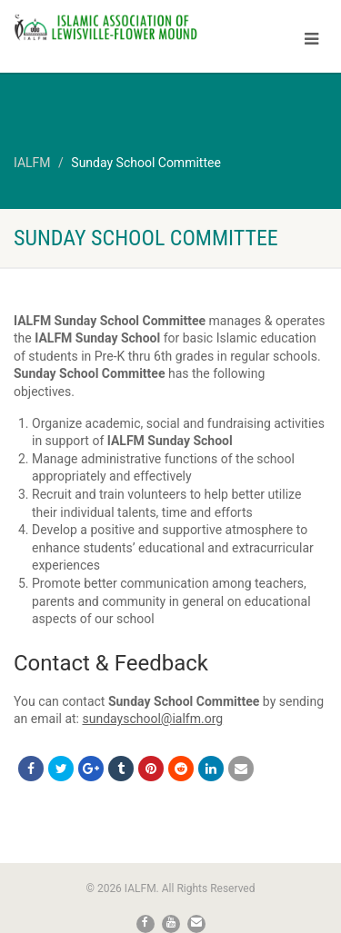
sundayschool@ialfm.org (152, 718)
